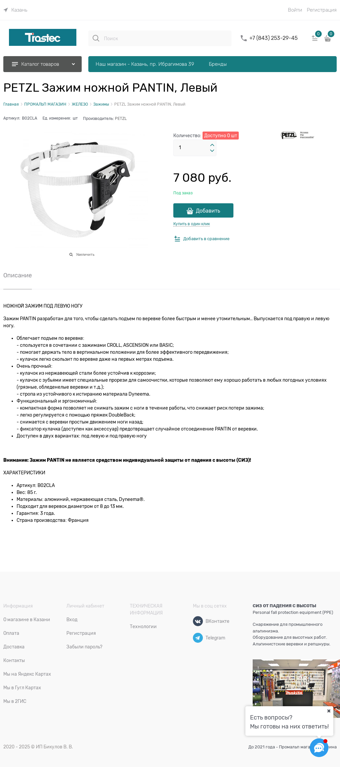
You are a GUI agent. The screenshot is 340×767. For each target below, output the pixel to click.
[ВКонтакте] (198, 621)
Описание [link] (17, 275)
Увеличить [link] (85, 254)
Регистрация (322, 10)
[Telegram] (198, 638)
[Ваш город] (328, 711)
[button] (212, 145)
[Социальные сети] (319, 747)
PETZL (121, 118)
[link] (15, 10)
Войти (295, 10)
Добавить (208, 211)
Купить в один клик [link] (191, 224)
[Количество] (194, 148)
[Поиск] (96, 38)
